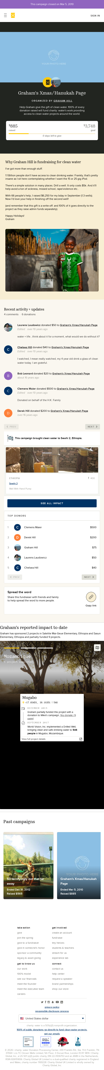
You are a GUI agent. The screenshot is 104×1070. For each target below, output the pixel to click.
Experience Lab (60, 958)
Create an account (62, 932)
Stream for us (59, 953)
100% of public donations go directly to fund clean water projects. (52, 1029)
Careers (21, 994)
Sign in (95, 15)
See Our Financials (27, 979)
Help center (58, 973)
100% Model (24, 973)
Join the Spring (25, 937)
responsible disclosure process (52, 1011)
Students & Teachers (63, 948)
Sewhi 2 (13, 483)
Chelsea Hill (24, 347)
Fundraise (57, 937)
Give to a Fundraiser (28, 943)
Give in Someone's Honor (31, 948)
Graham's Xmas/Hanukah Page (78, 325)
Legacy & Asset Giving (29, 958)
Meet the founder (26, 984)
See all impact (52, 503)
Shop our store (60, 989)
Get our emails (52, 1033)
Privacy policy (52, 1007)
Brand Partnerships (63, 984)
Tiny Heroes (58, 943)
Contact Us (57, 968)
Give (19, 932)
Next (92, 426)
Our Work (22, 968)
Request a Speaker (62, 979)
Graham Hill (63, 100)
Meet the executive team (30, 989)
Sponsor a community (29, 953)
